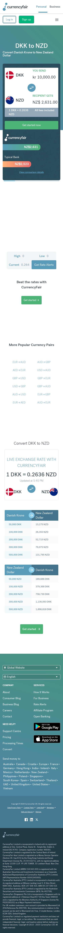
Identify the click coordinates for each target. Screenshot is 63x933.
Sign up (26, 19)
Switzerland (37, 780)
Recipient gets (43, 96)
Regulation (50, 808)
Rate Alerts (40, 704)
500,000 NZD (16, 609)
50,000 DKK (15, 524)
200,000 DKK (16, 539)
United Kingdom (20, 784)
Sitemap (38, 812)
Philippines (9, 776)
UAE (5, 784)
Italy (53, 768)
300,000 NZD (16, 601)
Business (55, 6)
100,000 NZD (16, 586)
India (35, 768)
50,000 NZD (15, 578)
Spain (23, 780)
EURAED (19, 402)
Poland (23, 776)
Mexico (7, 772)
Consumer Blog (12, 698)
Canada (20, 764)
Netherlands (21, 772)
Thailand (51, 780)
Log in (9, 19)
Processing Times (13, 743)
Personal (41, 6)
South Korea (10, 780)
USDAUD (44, 370)
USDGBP (19, 386)
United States (40, 784)
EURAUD (19, 362)
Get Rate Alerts (44, 265)
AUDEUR (43, 402)
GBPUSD (19, 378)
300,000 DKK (16, 547)
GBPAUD (44, 386)
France (54, 764)
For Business (41, 698)
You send (39, 70)
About (6, 692)
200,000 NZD (16, 594)
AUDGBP (44, 362)
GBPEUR (43, 378)
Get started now (31, 125)
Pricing (7, 737)
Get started (31, 300)
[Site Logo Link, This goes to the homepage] (15, 7)
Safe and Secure (27, 812)
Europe (43, 764)
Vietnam (8, 788)
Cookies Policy (29, 808)
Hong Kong (22, 768)
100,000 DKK (16, 531)
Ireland (44, 768)
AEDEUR (19, 370)
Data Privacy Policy (14, 808)
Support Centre (12, 731)
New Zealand (39, 772)
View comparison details (31, 172)
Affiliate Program (43, 710)
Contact (7, 716)
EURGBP (43, 394)
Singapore (36, 776)
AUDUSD (19, 394)
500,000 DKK (16, 554)
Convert (7, 749)
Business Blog (11, 704)
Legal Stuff (40, 808)
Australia (8, 764)
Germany (8, 768)
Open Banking (42, 716)
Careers (7, 710)
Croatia (32, 764)
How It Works (41, 692)
